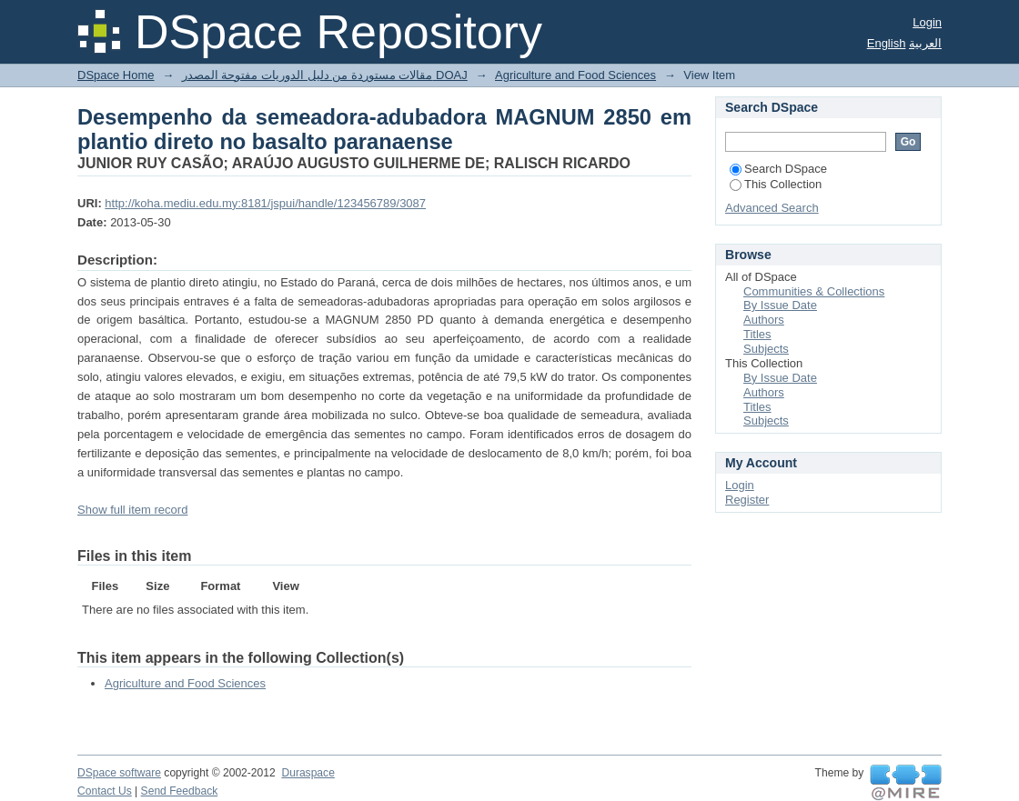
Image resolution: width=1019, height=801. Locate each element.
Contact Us (104, 791)
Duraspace (307, 772)
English (886, 43)
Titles (757, 334)
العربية (925, 43)
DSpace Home (116, 75)
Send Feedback (179, 791)
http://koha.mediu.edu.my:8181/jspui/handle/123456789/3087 (265, 203)
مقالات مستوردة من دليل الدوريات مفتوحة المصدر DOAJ (325, 75)
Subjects (766, 348)
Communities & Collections (813, 291)
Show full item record (132, 509)
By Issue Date (780, 305)
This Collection (776, 184)
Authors (763, 319)
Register (747, 499)
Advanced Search (772, 208)
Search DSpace (778, 168)
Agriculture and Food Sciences (575, 75)
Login (927, 22)
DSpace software (119, 772)
